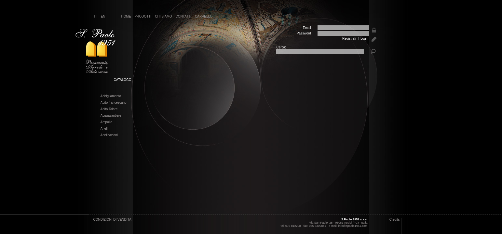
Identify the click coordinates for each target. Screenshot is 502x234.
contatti (184, 16)
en (103, 16)
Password (304, 33)
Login (364, 38)
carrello (203, 16)
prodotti (143, 16)
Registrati (349, 38)
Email (307, 28)
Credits (394, 219)
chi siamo (163, 16)
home (126, 16)
